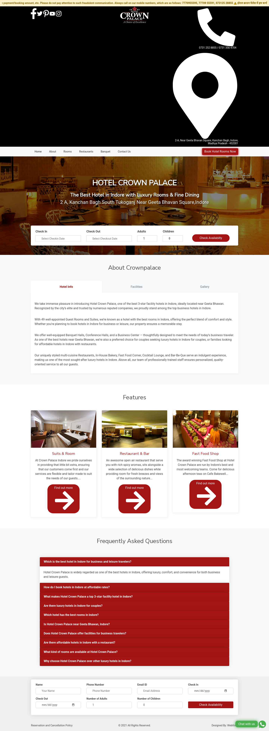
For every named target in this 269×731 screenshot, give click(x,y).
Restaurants (86, 151)
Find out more (64, 498)
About (52, 151)
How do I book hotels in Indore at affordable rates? (78, 587)
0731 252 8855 (208, 47)
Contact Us (124, 151)
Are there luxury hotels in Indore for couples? (74, 606)
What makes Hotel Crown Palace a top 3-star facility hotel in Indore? (89, 597)
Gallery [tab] (204, 287)
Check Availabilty (211, 238)
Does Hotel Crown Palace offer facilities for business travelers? (86, 634)
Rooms (68, 151)
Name (39, 685)
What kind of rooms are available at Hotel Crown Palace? (82, 653)
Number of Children (148, 699)
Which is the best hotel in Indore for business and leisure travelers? (89, 562)
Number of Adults (96, 699)
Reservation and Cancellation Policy (51, 726)
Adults (141, 231)
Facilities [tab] (136, 287)
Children (168, 231)
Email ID (142, 685)
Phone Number (95, 685)
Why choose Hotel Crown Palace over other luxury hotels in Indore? (89, 662)
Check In (41, 231)
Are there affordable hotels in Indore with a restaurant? (80, 643)
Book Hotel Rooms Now (220, 151)
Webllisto (232, 726)
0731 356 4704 (227, 47)
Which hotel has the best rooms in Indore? (72, 615)
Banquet (105, 151)
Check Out (93, 231)
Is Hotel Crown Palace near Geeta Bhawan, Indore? (78, 625)
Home (38, 151)
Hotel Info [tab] (66, 287)
